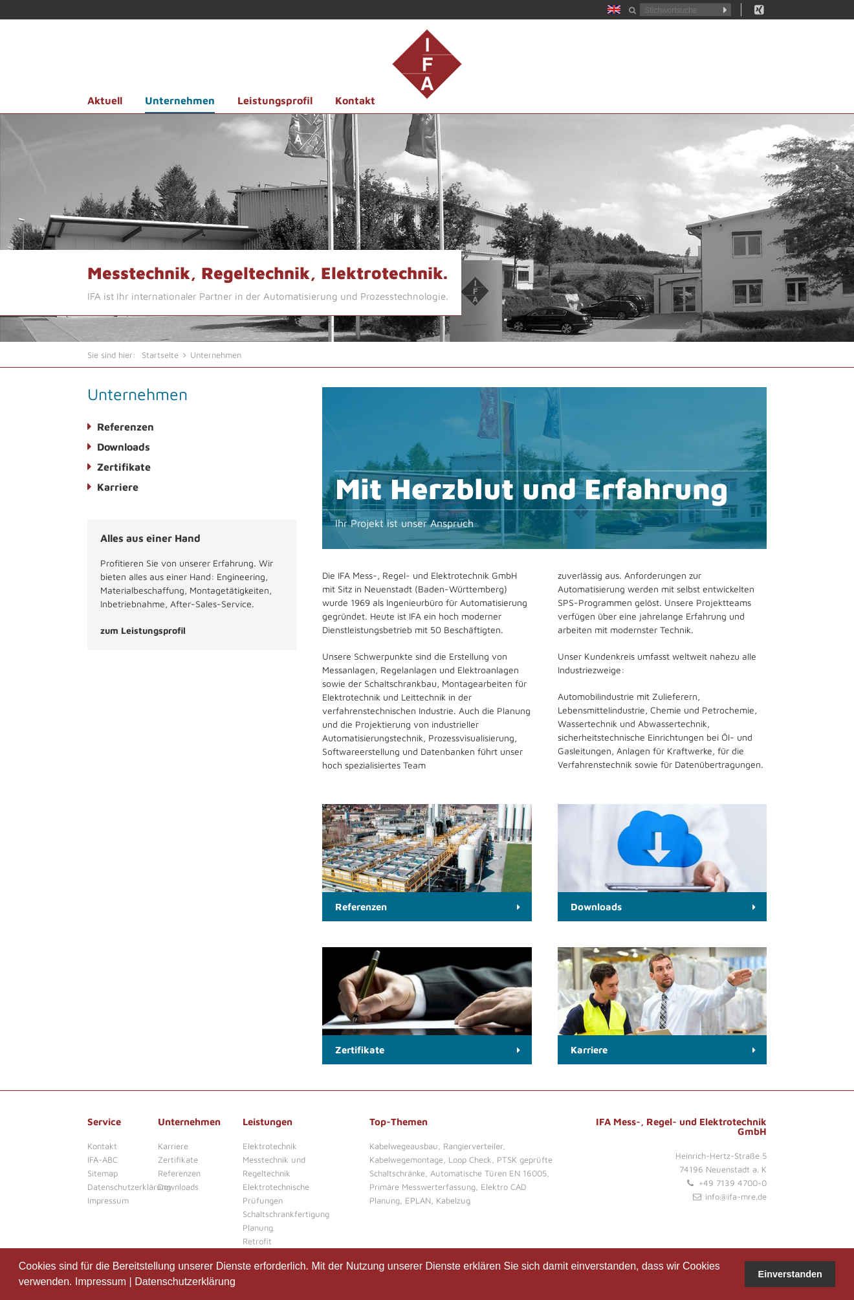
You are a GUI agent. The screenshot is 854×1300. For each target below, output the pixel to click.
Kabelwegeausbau (403, 1146)
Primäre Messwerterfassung (422, 1187)
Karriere (117, 487)
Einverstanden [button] (790, 1274)
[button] (240, 1283)
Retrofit (257, 1241)
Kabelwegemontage (406, 1159)
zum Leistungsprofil (143, 630)
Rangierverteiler (473, 1146)
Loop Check (470, 1159)
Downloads (123, 447)
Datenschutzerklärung (185, 1281)
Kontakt (355, 100)
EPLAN (418, 1200)
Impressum (100, 1281)
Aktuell (104, 100)
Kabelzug (453, 1200)
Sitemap (102, 1173)
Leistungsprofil (274, 100)
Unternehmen (180, 100)
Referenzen (125, 426)
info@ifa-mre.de (736, 1196)
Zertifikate (124, 467)
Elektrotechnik (270, 1146)
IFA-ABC (102, 1159)
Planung (258, 1227)
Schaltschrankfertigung (286, 1214)
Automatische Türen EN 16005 (488, 1173)
